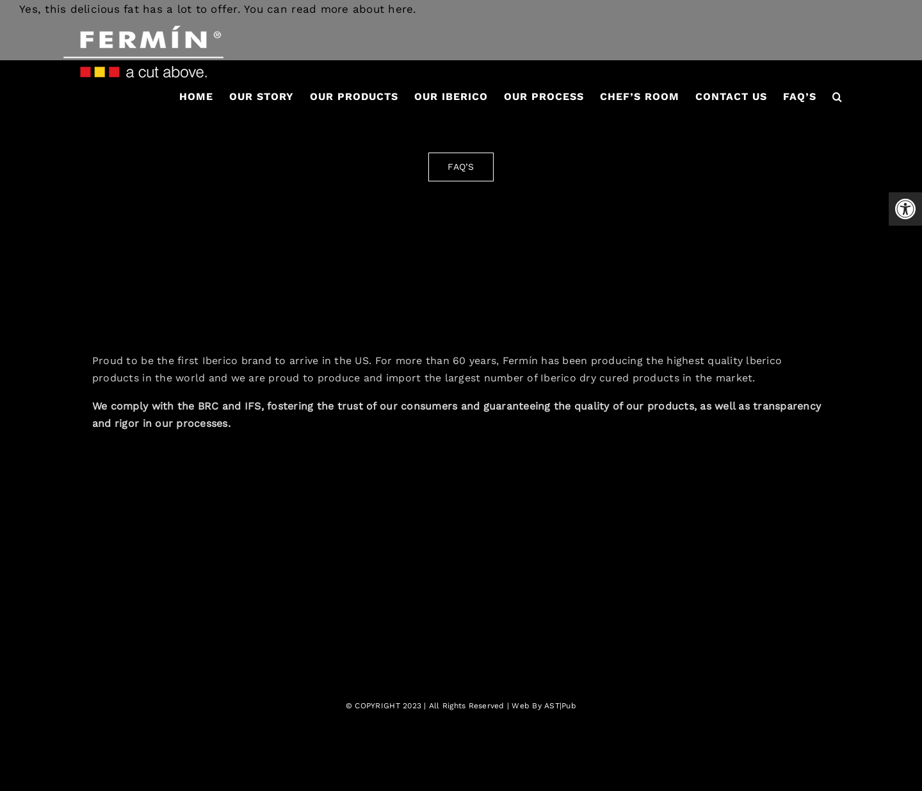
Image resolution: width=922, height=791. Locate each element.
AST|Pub (560, 705)
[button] (837, 97)
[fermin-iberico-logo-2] (461, 245)
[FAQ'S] (460, 167)
